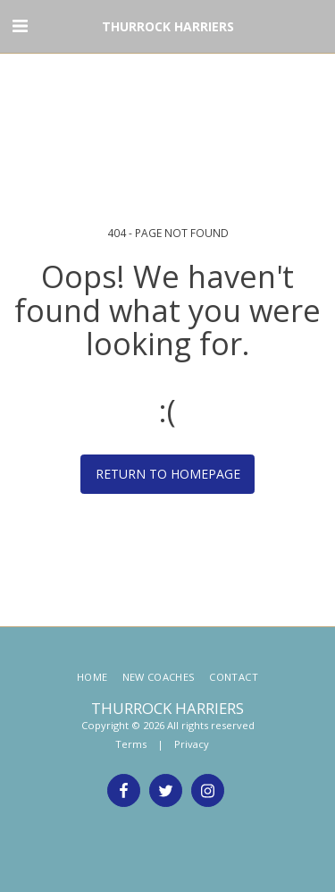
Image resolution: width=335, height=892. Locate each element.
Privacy (191, 744)
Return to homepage (168, 473)
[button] (19, 25)
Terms (131, 744)
